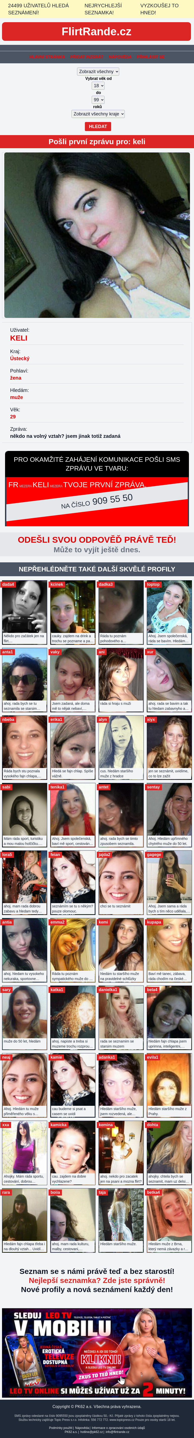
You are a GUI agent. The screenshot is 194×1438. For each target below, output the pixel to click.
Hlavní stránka (47, 57)
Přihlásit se (150, 57)
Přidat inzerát (87, 57)
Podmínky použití (60, 1428)
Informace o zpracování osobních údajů (118, 1428)
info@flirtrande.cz (117, 1432)
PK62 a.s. (71, 1432)
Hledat (98, 126)
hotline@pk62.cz (91, 1432)
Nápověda (120, 57)
